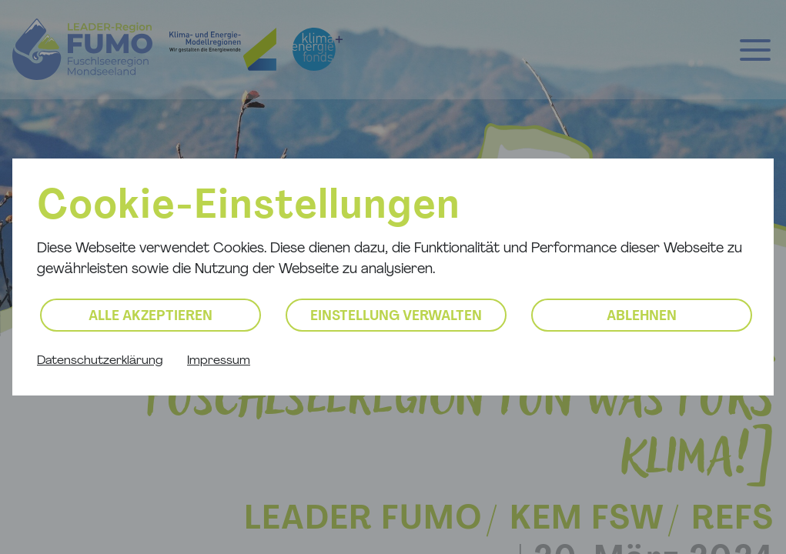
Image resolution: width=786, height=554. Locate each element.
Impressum (218, 361)
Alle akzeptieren (150, 316)
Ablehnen (642, 316)
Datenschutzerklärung (99, 361)
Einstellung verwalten (396, 316)
